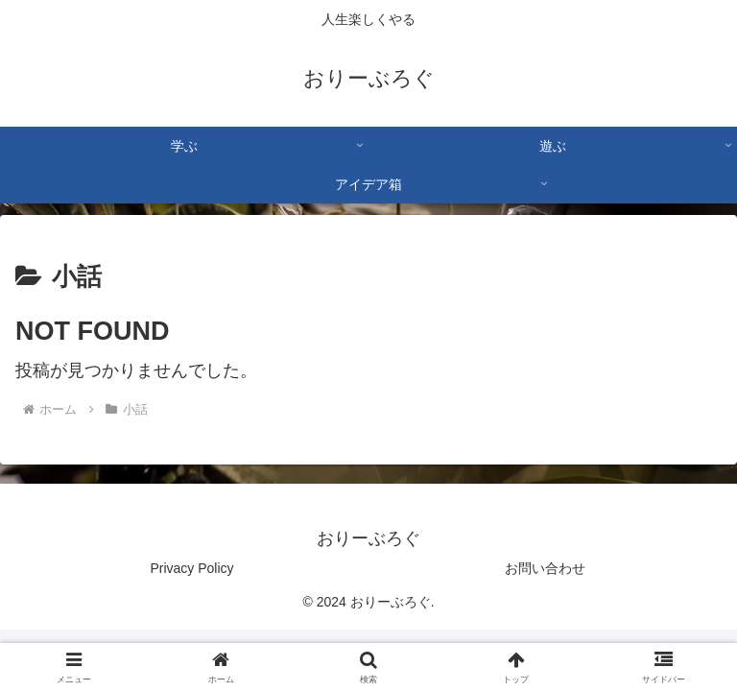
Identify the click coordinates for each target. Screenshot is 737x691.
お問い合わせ (545, 568)
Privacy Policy (191, 568)
